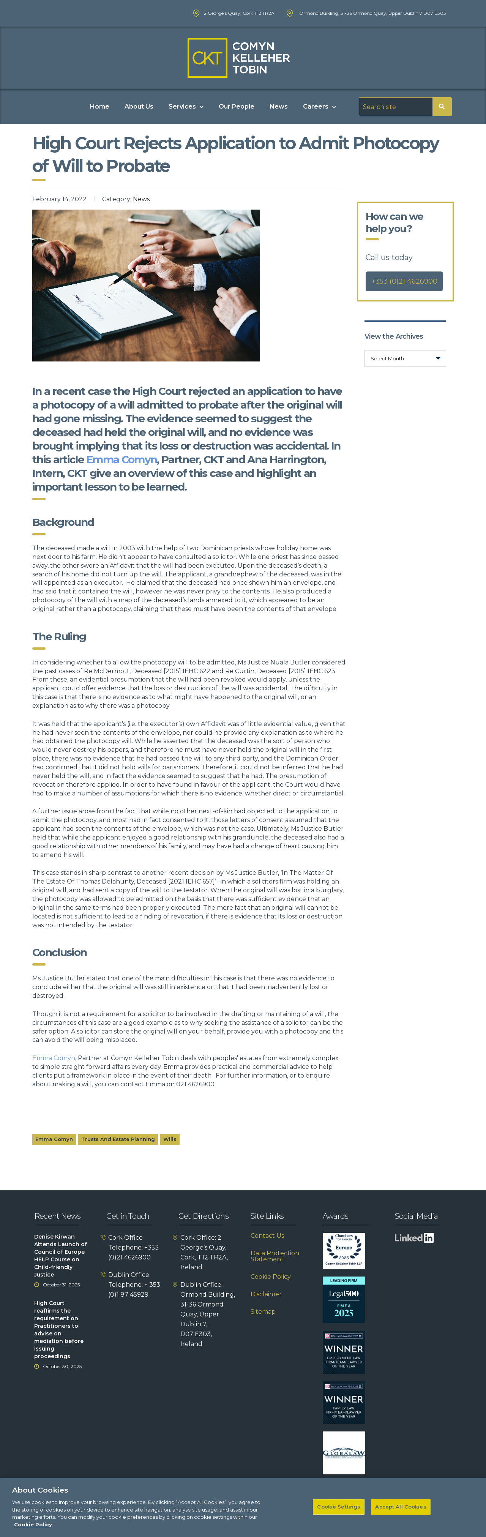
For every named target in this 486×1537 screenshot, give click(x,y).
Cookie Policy (271, 1277)
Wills (170, 1139)
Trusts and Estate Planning (118, 1139)
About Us (139, 106)
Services (186, 107)
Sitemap (263, 1312)
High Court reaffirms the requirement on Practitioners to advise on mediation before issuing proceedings (59, 1330)
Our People (236, 106)
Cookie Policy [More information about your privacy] (33, 1531)
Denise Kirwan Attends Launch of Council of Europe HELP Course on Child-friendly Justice (60, 1255)
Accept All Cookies (400, 1513)
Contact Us (267, 1236)
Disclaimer (266, 1294)
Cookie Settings (338, 1513)
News (279, 106)
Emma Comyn (121, 459)
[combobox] (405, 358)
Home (99, 106)
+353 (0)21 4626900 (404, 281)
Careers (319, 107)
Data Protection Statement (275, 1256)
